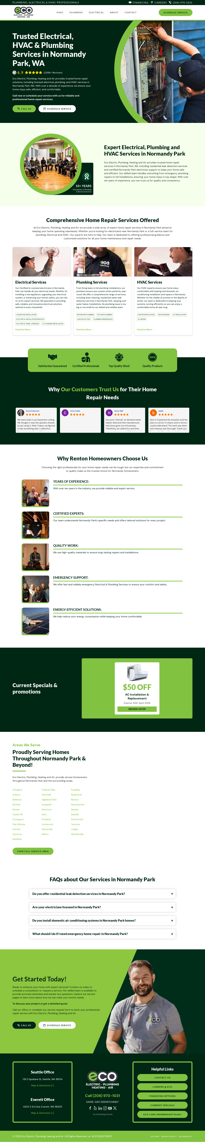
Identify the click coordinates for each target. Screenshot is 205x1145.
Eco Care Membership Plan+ (162, 1117)
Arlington (18, 789)
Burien (16, 809)
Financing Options (162, 1099)
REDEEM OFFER (137, 709)
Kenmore (47, 809)
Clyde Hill (18, 814)
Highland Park (49, 799)
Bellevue (17, 799)
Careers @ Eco (162, 1090)
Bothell (16, 804)
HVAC (60, 12)
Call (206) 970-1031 (102, 1098)
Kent (44, 814)
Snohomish (77, 819)
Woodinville (77, 834)
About (114, 12)
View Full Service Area (33, 851)
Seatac (75, 809)
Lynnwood (47, 824)
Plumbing (76, 12)
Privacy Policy (169, 1139)
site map (155, 1139)
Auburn (17, 794)
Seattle (75, 814)
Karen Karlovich (32, 411)
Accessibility (185, 1139)
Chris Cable (75, 411)
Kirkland (46, 819)
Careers (161, 2)
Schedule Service (176, 12)
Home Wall (118, 411)
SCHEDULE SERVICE (58, 108)
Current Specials (162, 1108)
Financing (141, 2)
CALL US (24, 108)
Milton (45, 834)
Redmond (76, 794)
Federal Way (48, 789)
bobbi (160, 411)
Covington (18, 819)
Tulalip (74, 829)
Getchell (46, 794)
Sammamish (78, 804)
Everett (17, 829)
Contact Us (162, 1080)
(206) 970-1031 (182, 2)
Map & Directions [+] (42, 1088)
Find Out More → (24, 329)
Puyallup (75, 789)
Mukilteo (17, 839)
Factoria (17, 834)
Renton (75, 799)
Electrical (96, 12)
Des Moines (19, 824)
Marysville (47, 829)
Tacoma (75, 824)
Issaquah (46, 804)
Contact (131, 12)
